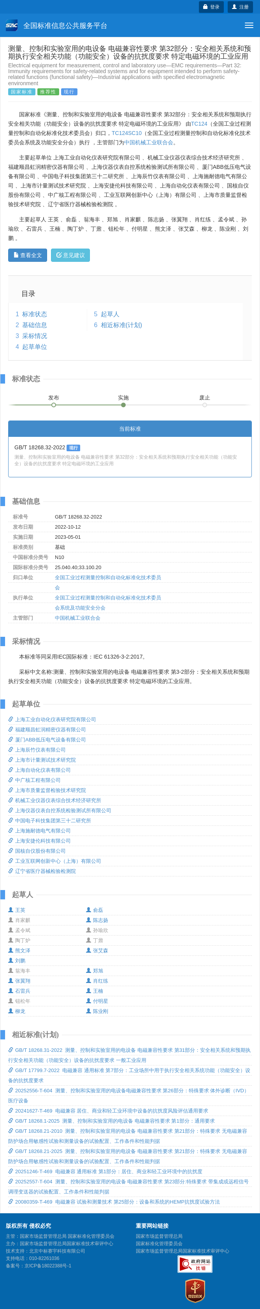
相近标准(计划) (121, 325)
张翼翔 (19, 981)
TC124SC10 (127, 133)
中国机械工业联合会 (148, 142)
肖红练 (97, 981)
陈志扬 (97, 920)
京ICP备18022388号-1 (48, 1266)
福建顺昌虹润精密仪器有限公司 (47, 729)
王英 (16, 910)
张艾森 (97, 950)
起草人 (110, 314)
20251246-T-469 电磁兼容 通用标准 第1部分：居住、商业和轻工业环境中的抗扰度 (105, 1171)
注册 (240, 7)
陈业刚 (97, 1011)
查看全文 (28, 255)
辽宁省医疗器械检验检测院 (42, 871)
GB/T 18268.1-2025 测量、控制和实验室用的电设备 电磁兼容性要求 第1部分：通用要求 (111, 1121)
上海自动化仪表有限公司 (39, 770)
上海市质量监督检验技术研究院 (47, 790)
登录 (211, 7)
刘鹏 (16, 961)
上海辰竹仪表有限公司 (37, 750)
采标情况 (34, 336)
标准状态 (34, 314)
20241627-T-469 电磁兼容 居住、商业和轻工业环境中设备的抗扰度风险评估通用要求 (108, 1111)
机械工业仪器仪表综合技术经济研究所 (54, 800)
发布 (53, 397)
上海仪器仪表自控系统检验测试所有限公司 (59, 810)
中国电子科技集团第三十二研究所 (49, 821)
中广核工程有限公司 (34, 780)
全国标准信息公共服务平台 (56, 25)
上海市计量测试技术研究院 (42, 760)
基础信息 (34, 325)
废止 (204, 397)
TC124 (199, 124)
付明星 (97, 1001)
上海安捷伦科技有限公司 (39, 841)
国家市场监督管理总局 (159, 1236)
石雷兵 (19, 991)
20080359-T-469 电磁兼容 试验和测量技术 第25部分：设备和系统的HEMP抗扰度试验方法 (114, 1202)
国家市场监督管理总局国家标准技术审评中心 (182, 1251)
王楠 (94, 991)
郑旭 (94, 971)
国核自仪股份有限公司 (37, 851)
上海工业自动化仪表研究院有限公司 (52, 719)
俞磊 (94, 910)
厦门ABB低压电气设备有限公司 (47, 740)
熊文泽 (19, 950)
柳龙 (16, 1011)
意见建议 (70, 255)
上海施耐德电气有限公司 (39, 831)
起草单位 (34, 346)
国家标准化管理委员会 (159, 1243)
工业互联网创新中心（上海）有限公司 (54, 861)
